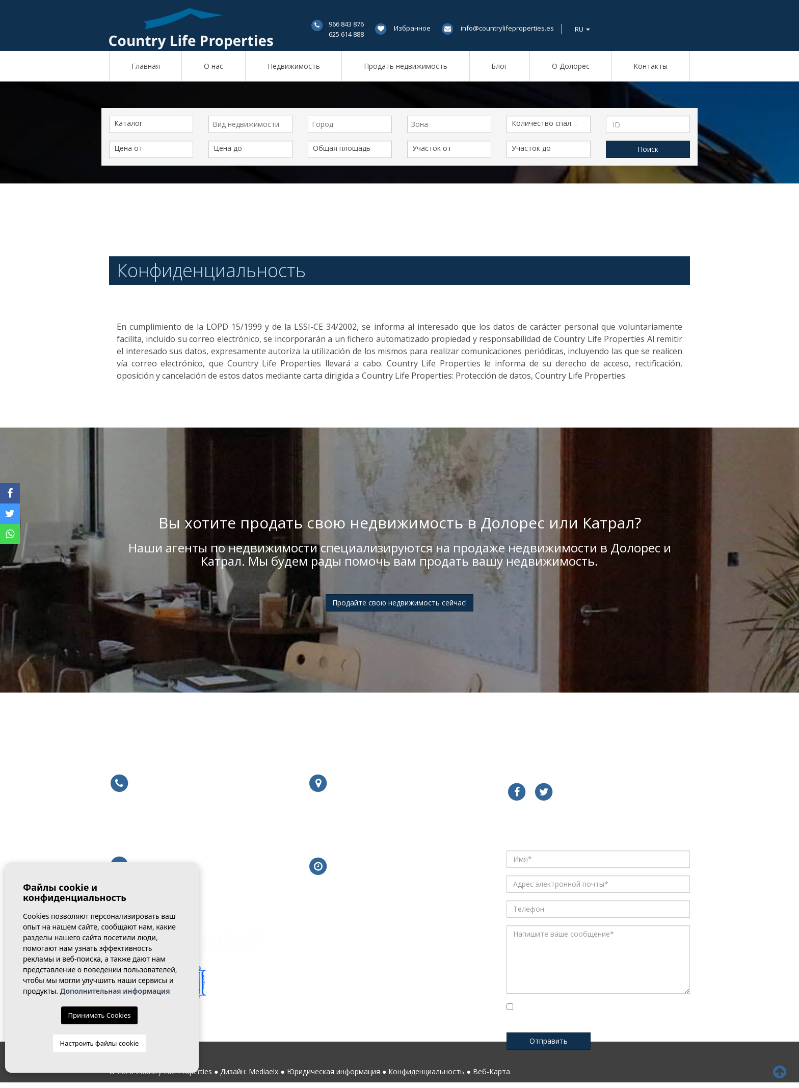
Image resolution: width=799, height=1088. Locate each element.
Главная (145, 66)
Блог (499, 66)
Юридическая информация (333, 1071)
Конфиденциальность (426, 1071)
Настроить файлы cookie (99, 1043)
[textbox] (253, 124)
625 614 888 (346, 34)
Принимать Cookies (99, 1015)
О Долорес (571, 66)
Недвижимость (294, 66)
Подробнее (359, 824)
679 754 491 (221, 824)
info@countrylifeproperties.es (507, 28)
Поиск (647, 149)
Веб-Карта (491, 1071)
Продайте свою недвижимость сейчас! (399, 602)
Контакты (650, 66)
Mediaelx (263, 1071)
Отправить (548, 1041)
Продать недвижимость (405, 66)
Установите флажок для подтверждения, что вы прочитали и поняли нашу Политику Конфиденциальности (588, 1014)
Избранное (412, 28)
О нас (213, 66)
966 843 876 (346, 24)
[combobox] (250, 124)
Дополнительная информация (115, 991)
